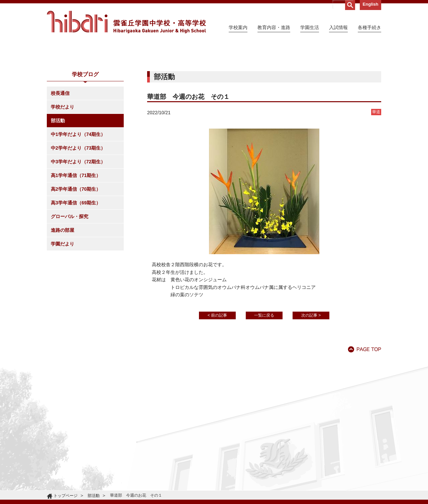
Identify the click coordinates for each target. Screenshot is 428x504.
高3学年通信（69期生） (76, 263)
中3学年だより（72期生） (78, 222)
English (371, 4)
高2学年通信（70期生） (76, 250)
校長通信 (60, 154)
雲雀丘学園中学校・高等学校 (126, 22)
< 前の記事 (217, 376)
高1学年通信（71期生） (76, 236)
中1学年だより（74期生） (78, 195)
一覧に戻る (264, 376)
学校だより (62, 167)
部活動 (58, 181)
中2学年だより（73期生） (78, 208)
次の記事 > (311, 376)
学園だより (62, 304)
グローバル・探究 (69, 277)
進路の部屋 (62, 291)
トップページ (66, 495)
